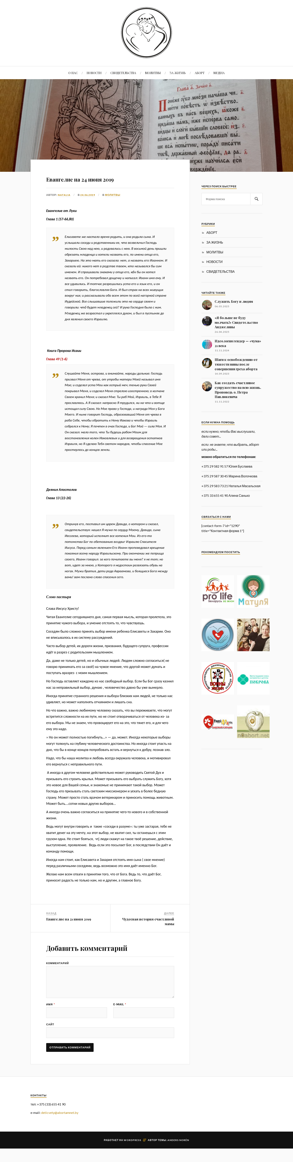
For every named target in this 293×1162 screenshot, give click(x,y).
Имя (50, 1013)
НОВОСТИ (94, 73)
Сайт (50, 1035)
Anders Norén (178, 1153)
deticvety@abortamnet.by (59, 1126)
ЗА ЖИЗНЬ (178, 73)
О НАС (73, 73)
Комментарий (57, 963)
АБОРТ (199, 73)
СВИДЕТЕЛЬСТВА (123, 73)
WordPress (132, 1153)
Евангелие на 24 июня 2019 (105, 178)
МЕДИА (219, 73)
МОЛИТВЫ (153, 73)
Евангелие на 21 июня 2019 (68, 919)
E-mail (119, 1013)
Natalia (64, 194)
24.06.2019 (87, 194)
